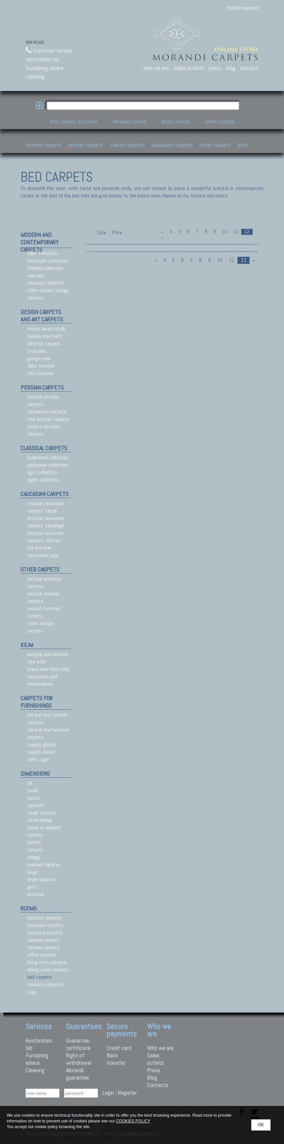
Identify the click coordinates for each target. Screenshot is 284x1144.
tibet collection (42, 253)
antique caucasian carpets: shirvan (45, 536)
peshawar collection (47, 464)
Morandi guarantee (77, 1073)
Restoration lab (39, 1044)
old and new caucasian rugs (42, 551)
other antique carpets (40, 627)
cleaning (35, 76)
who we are (156, 68)
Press (153, 1070)
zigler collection (43, 479)
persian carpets (42, 387)
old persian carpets (46, 411)
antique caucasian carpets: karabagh (45, 522)
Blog (152, 1077)
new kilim (36, 661)
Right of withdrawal (78, 1058)
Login (108, 1092)
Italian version (242, 7)
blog (230, 68)
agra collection (42, 472)
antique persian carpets (42, 400)
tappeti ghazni (41, 744)
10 (224, 232)
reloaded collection (46, 282)
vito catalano (40, 373)
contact (249, 68)
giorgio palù (39, 358)
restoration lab (42, 59)
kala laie (35, 275)
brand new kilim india (48, 669)
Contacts (157, 1085)
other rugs (38, 759)
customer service (49, 50)
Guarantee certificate (78, 1044)
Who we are (160, 1048)
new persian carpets (48, 419)
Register (127, 1092)
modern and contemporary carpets (40, 242)
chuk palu (36, 350)
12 (247, 232)
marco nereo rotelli (46, 328)
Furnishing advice (37, 1058)
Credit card (119, 1048)
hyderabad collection (47, 457)
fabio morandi (40, 365)
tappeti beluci (41, 751)
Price (116, 232)
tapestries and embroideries (42, 680)
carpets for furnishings (37, 701)
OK (261, 1124)
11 (235, 232)
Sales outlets (155, 1058)
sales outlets (189, 68)
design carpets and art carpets (42, 315)
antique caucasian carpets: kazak (45, 507)
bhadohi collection (45, 268)
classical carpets (44, 448)
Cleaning (35, 1070)
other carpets (40, 569)
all (29, 782)
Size (101, 232)
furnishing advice (44, 68)
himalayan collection (47, 260)
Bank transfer (116, 1058)
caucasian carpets (44, 494)
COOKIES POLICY (133, 1121)
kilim (27, 645)
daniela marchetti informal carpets (44, 340)
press (215, 68)
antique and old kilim (47, 654)
